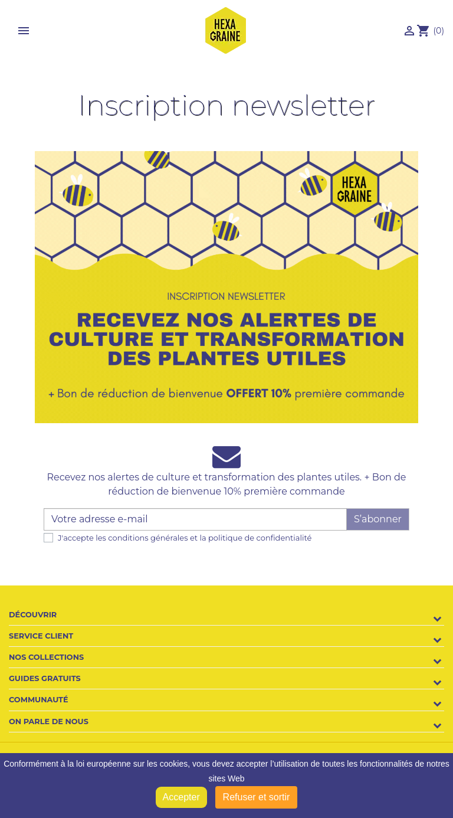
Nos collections (46, 657)
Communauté (38, 699)
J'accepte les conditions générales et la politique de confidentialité (184, 537)
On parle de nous (48, 721)
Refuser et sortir (256, 797)
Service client (41, 636)
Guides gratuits (45, 678)
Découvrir (33, 614)
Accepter (181, 797)
